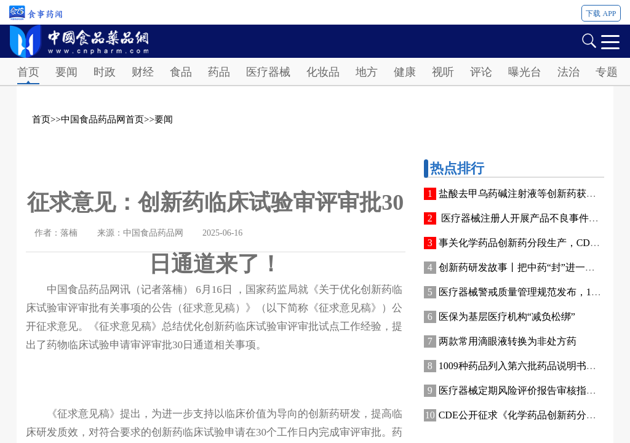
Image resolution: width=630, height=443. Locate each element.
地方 (367, 72)
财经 (143, 72)
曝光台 (524, 72)
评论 (481, 72)
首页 (28, 72)
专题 (607, 72)
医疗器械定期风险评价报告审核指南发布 (527, 390)
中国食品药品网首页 (102, 119)
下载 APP (601, 13)
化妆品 (323, 72)
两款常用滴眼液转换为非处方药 (507, 341)
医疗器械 (268, 72)
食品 (181, 72)
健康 (405, 72)
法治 (568, 72)
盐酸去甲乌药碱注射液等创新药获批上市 (527, 193)
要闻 (66, 72)
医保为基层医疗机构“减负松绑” (507, 316)
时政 (105, 72)
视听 (443, 72)
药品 (219, 72)
